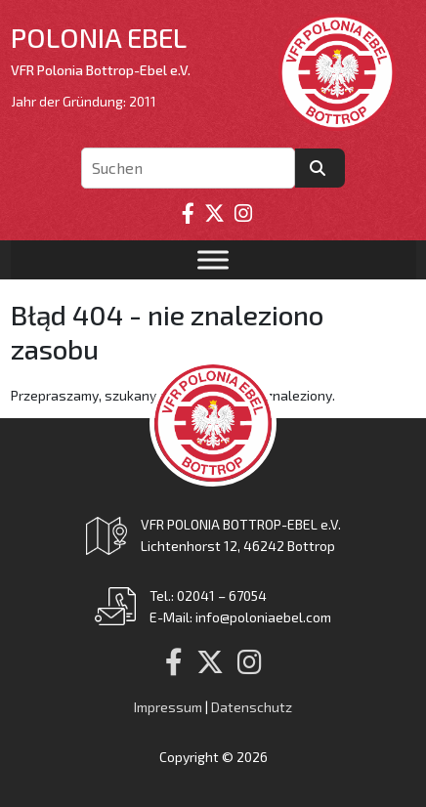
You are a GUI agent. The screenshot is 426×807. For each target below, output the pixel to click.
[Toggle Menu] (213, 260)
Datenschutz (251, 707)
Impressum (168, 707)
